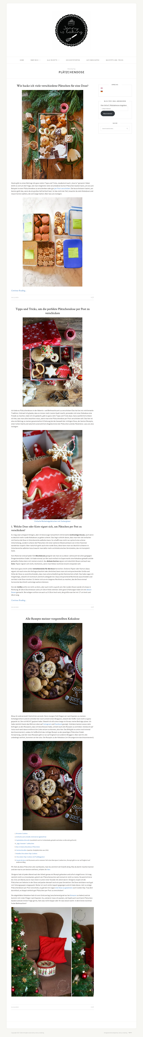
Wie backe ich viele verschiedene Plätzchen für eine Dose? (52, 86)
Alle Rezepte (52, 60)
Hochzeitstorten (73, 60)
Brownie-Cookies (22, 833)
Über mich (34, 60)
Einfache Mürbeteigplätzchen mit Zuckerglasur (52, 521)
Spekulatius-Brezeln (23, 840)
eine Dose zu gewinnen (64, 888)
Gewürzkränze (21, 860)
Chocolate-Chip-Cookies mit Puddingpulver (30, 857)
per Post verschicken (62, 188)
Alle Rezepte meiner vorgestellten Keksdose (52, 619)
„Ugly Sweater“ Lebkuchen (25, 843)
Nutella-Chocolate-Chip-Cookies (26, 854)
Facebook (58, 724)
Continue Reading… (18, 290)
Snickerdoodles (21, 850)
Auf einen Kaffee (92, 60)
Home (22, 60)
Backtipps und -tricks (114, 60)
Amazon (73, 895)
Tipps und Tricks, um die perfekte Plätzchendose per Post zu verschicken (53, 311)
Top (130, 1032)
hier (48, 869)
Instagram (47, 724)
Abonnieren (107, 113)
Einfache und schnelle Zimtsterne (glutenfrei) (31, 837)
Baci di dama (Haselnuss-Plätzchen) (28, 847)
